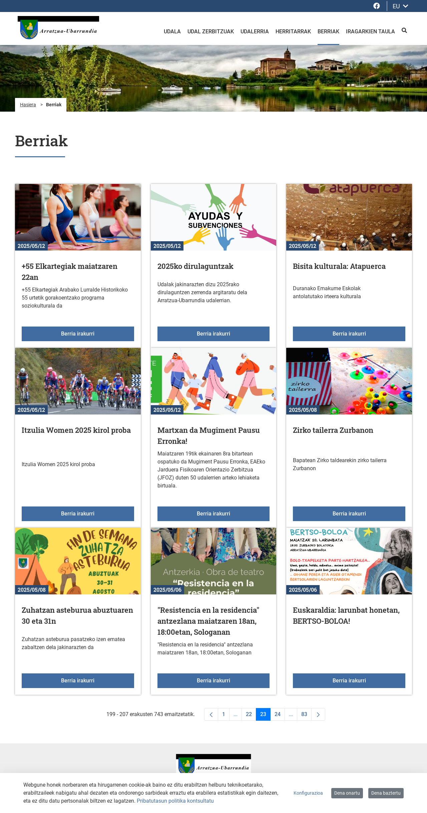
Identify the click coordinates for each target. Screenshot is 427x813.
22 (251, 716)
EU (400, 6)
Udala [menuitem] (172, 31)
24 (280, 716)
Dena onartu (347, 793)
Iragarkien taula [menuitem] (370, 31)
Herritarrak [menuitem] (293, 31)
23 (265, 716)
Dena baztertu (386, 793)
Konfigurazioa (308, 793)
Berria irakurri (97, 333)
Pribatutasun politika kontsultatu (175, 801)
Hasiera (28, 104)
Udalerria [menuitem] (255, 31)
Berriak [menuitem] (328, 31)
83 (306, 716)
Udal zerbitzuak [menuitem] (210, 31)
